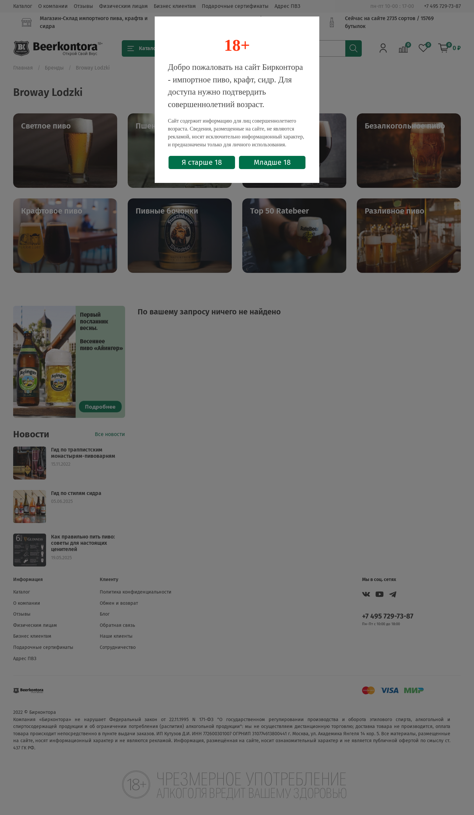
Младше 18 (272, 162)
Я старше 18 (202, 162)
